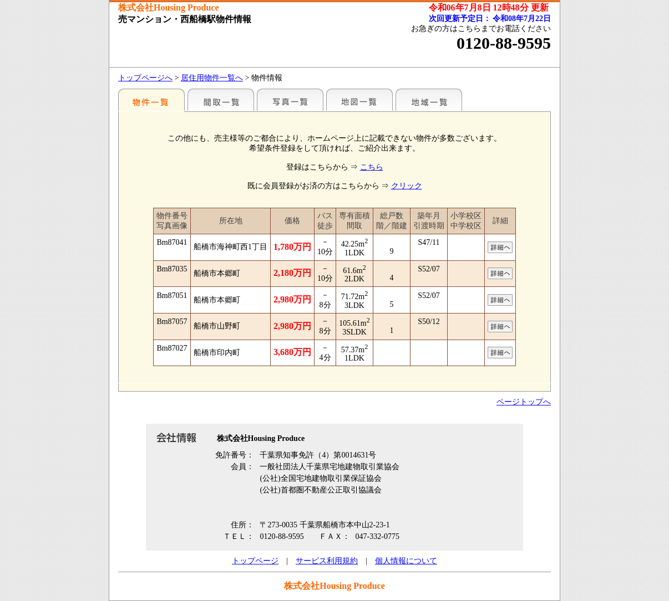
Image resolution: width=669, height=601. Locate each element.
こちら (371, 167)
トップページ (255, 561)
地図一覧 (359, 100)
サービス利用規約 (327, 561)
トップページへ (145, 78)
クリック (406, 186)
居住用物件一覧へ (212, 78)
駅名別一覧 (151, 100)
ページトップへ (523, 402)
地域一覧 (429, 100)
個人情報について (406, 561)
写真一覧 (290, 100)
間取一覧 (220, 100)
